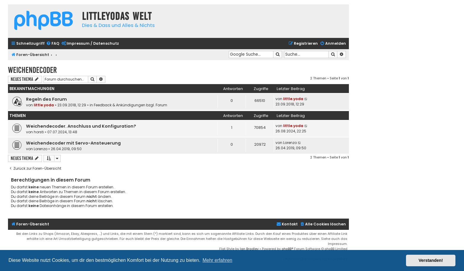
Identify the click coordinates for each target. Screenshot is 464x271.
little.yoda (44, 105)
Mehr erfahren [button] (217, 260)
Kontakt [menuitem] (287, 224)
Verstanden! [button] (431, 260)
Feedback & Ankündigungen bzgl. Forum (130, 105)
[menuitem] (52, 44)
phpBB (286, 248)
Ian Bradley (249, 248)
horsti (39, 131)
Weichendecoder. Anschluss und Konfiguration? (81, 126)
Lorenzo (40, 148)
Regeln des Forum (46, 99)
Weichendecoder (32, 70)
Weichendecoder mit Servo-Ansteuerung (73, 143)
